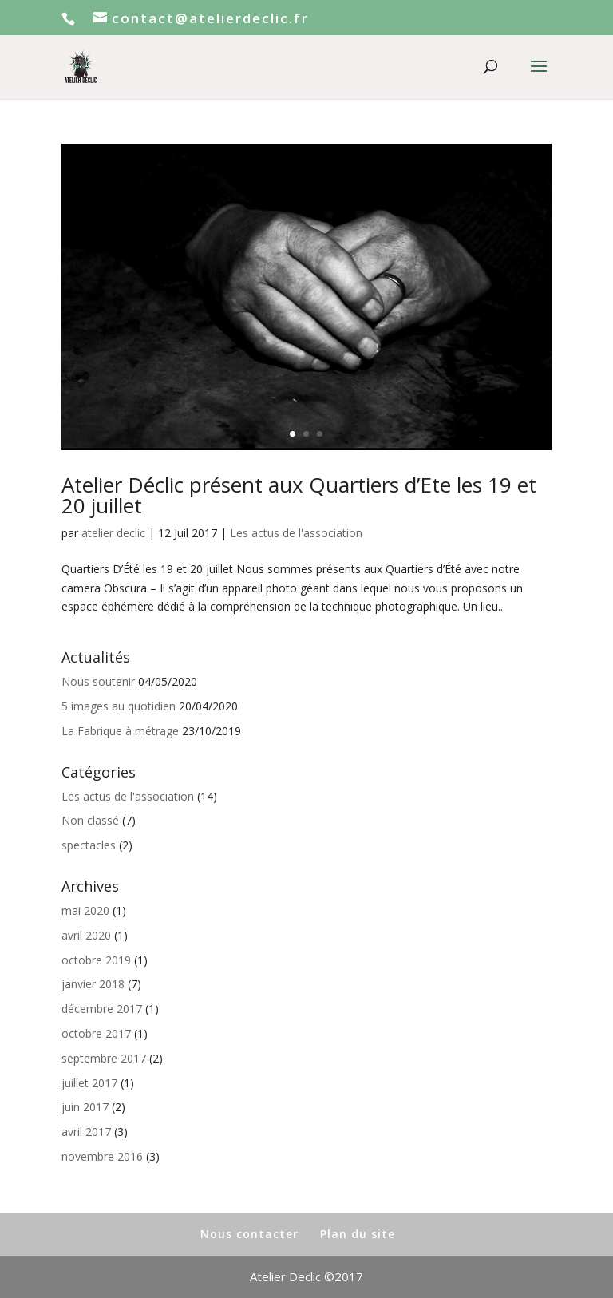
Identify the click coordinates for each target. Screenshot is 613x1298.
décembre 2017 (101, 1008)
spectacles (88, 845)
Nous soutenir (98, 681)
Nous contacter (249, 1233)
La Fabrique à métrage (120, 730)
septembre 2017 (103, 1058)
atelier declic (113, 532)
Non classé (90, 820)
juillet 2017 (89, 1082)
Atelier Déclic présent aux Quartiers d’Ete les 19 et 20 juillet (298, 495)
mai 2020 (85, 910)
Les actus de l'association (296, 532)
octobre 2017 (96, 1033)
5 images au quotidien (118, 706)
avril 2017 (86, 1131)
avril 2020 (86, 935)
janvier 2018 (93, 983)
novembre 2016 (102, 1156)
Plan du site (357, 1233)
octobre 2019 (96, 960)
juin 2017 (85, 1106)
